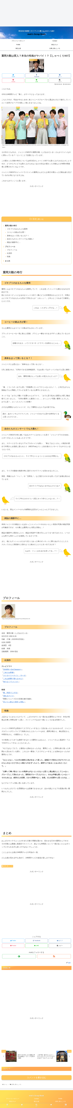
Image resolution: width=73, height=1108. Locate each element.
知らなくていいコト (11, 683)
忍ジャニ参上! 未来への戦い (14, 703)
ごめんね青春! (8, 673)
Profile (60, 1100)
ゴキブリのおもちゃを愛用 (17, 229)
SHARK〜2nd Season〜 (12, 670)
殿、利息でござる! (10, 694)
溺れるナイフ (8, 697)
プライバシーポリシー (12, 1100)
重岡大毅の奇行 (11, 226)
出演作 (9, 254)
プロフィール (10, 247)
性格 (9, 257)
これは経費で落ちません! (13, 680)
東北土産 (36, 1102)
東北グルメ (12, 1102)
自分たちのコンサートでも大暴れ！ (21, 239)
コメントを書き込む (36, 1079)
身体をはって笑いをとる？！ (18, 236)
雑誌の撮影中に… (14, 243)
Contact (36, 1100)
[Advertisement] (36, 13)
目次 (35, 219)
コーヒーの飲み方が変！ (16, 233)
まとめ (7, 262)
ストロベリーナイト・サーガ (14, 676)
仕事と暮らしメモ (7, 867)
